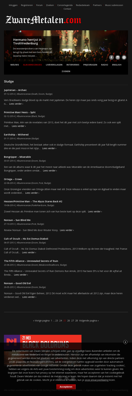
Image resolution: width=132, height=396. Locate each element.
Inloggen (12, 5)
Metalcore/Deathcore (49, 265)
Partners (97, 5)
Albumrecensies (32, 64)
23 (56, 320)
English (116, 64)
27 (72, 320)
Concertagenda (64, 5)
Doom (42, 94)
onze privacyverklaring (96, 379)
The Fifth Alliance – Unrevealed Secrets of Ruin (31, 261)
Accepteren (66, 386)
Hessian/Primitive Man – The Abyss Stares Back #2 (33, 201)
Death (35, 94)
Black (34, 116)
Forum (39, 5)
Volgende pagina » (89, 320)
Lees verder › (16, 103)
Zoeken (49, 5)
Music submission (114, 5)
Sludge (49, 94)
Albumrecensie (24, 94)
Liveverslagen (54, 64)
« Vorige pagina (41, 320)
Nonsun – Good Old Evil (17, 283)
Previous (7, 46)
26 (68, 320)
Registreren (26, 5)
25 (64, 320)
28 (76, 320)
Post (41, 183)
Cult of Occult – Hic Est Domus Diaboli (26, 238)
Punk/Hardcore (39, 205)
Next (125, 46)
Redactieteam (83, 5)
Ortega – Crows (13, 179)
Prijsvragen (90, 64)
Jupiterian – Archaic (15, 90)
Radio (104, 64)
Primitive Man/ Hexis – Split (20, 112)
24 (60, 320)
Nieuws (14, 64)
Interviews (72, 64)
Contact (67, 8)
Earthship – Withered (16, 134)
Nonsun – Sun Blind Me (17, 220)
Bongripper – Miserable (17, 156)
